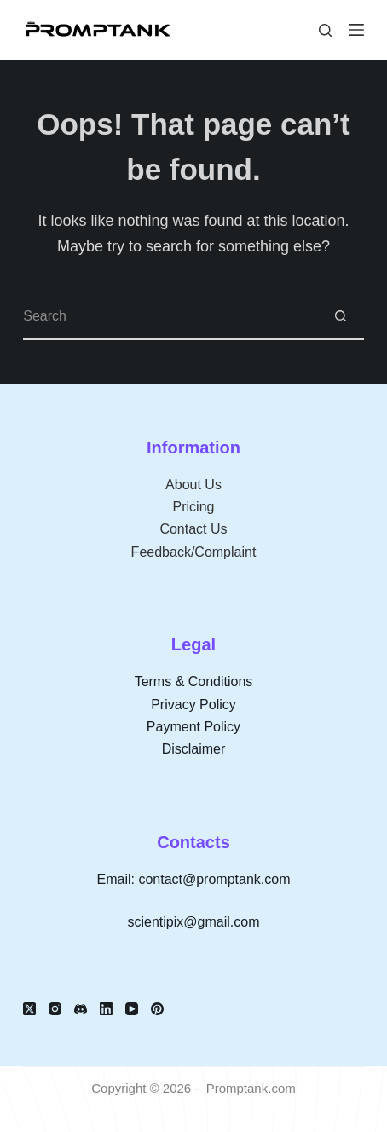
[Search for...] (170, 316)
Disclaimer (194, 749)
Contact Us (193, 529)
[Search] (325, 30)
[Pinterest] (157, 1008)
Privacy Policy (193, 704)
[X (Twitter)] (29, 1008)
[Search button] (340, 316)
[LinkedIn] (106, 1008)
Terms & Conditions (194, 681)
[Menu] (356, 30)
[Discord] (80, 1008)
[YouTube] (131, 1008)
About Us (193, 484)
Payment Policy (193, 726)
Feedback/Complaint (194, 552)
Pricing (194, 507)
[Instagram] (55, 1008)
